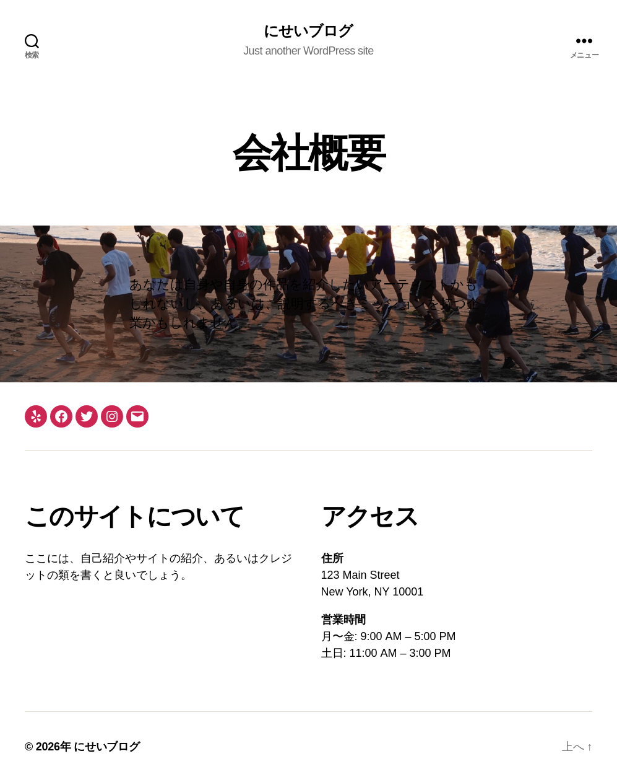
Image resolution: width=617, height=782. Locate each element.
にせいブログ (308, 31)
